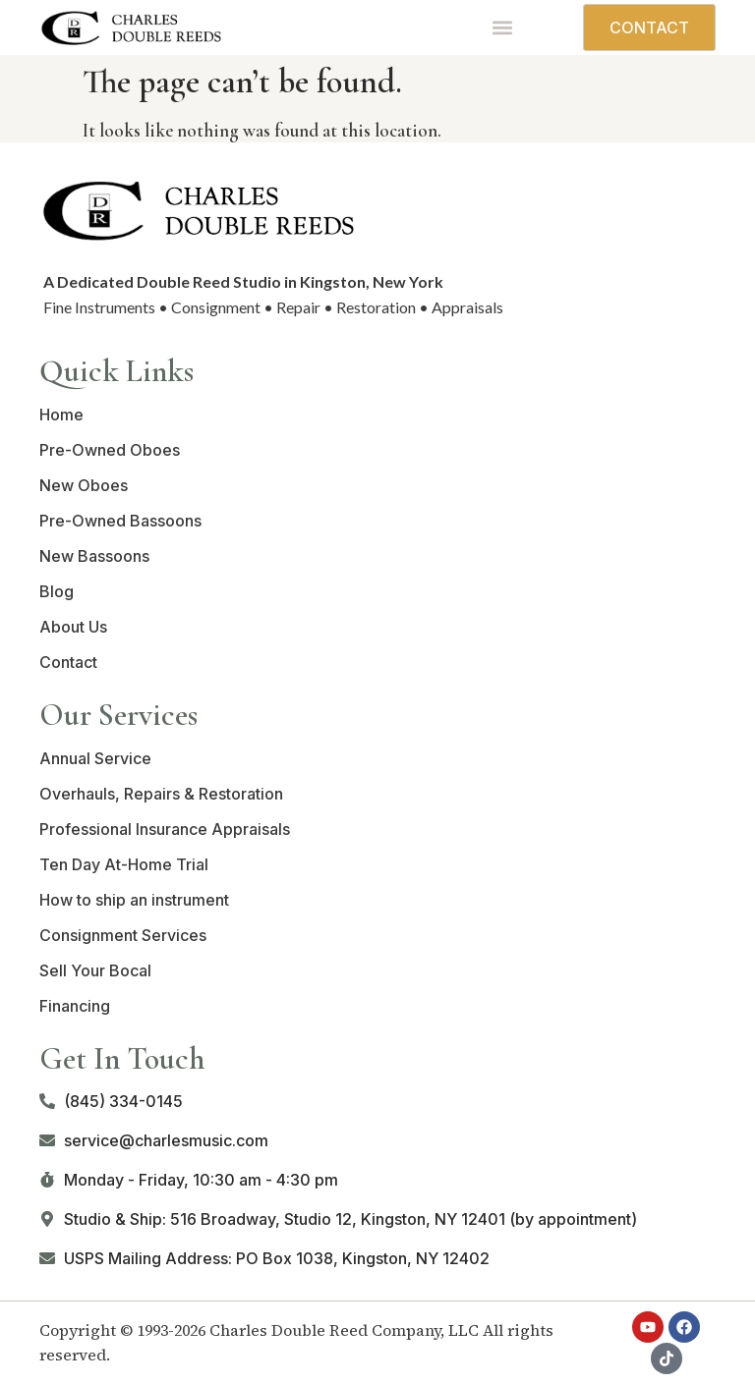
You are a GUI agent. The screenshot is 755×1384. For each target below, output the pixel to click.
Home (61, 414)
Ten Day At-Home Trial (123, 864)
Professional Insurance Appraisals (164, 829)
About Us (73, 627)
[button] (503, 28)
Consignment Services (122, 935)
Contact (68, 662)
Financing (74, 1006)
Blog (56, 591)
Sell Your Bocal (95, 970)
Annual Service (95, 758)
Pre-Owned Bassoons (120, 520)
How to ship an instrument (134, 900)
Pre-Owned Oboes (109, 450)
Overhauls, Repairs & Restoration (161, 793)
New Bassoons (94, 556)
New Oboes (83, 485)
